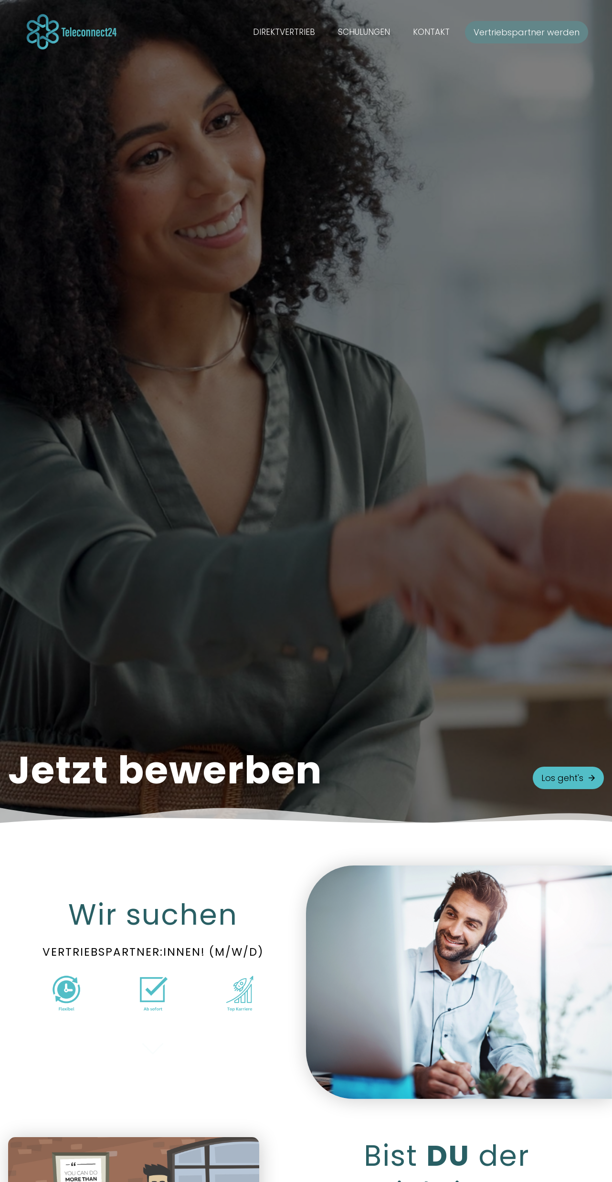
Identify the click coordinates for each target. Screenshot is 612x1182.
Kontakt (431, 32)
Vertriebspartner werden (527, 32)
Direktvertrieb (284, 32)
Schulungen (364, 32)
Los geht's (568, 778)
